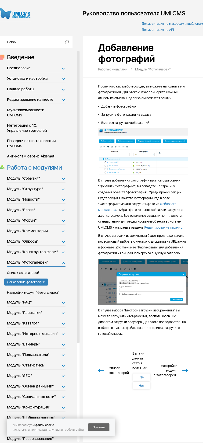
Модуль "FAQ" (19, 302)
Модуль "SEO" (19, 375)
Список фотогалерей (23, 273)
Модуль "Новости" (23, 199)
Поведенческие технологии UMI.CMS (31, 143)
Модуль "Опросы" (23, 241)
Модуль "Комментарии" (28, 231)
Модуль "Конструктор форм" (32, 252)
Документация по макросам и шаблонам (172, 23)
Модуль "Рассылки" (24, 312)
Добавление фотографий (26, 282)
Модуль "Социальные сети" (31, 396)
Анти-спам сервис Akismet (30, 156)
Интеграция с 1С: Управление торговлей (27, 128)
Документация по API (158, 29)
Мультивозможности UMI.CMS (25, 112)
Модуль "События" (23, 178)
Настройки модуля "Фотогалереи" (33, 292)
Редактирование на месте (30, 99)
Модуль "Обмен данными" (30, 386)
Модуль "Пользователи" (28, 354)
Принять (99, 427)
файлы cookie (44, 425)
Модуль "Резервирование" (30, 438)
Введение (19, 57)
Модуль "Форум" (22, 220)
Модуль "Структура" (25, 189)
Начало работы (20, 89)
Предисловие (19, 68)
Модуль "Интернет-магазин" (32, 333)
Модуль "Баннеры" (23, 344)
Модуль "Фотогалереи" (27, 262)
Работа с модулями (33, 167)
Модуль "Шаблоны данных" (31, 417)
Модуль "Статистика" (26, 365)
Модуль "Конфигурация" (28, 407)
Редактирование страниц (163, 227)
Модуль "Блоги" (21, 210)
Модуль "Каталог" (23, 323)
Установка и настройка (27, 78)
